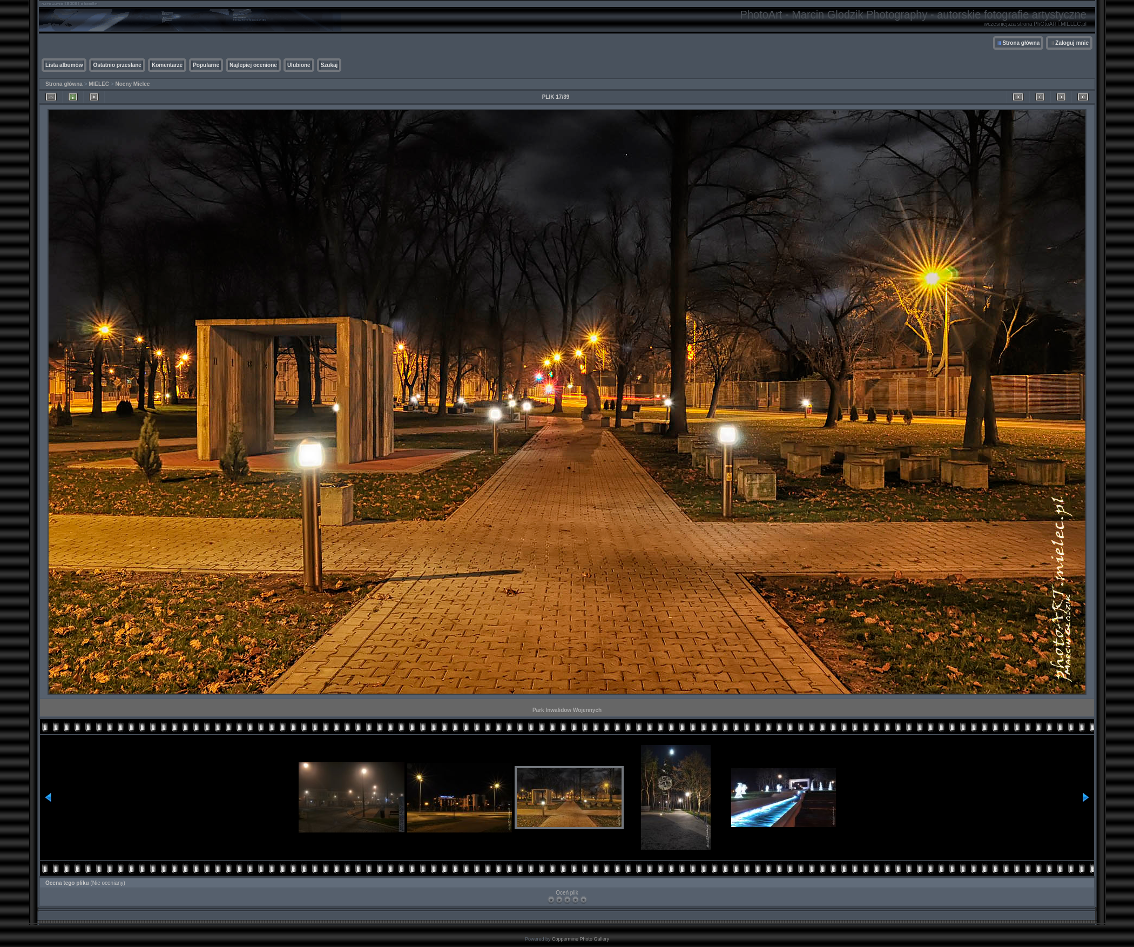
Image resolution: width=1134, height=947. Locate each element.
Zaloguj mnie (1072, 43)
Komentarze (167, 65)
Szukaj (329, 65)
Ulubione (298, 65)
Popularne (206, 65)
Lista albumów (64, 65)
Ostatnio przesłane (117, 65)
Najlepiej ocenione (253, 65)
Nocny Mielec (133, 84)
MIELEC (99, 84)
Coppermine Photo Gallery (580, 939)
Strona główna (1021, 43)
